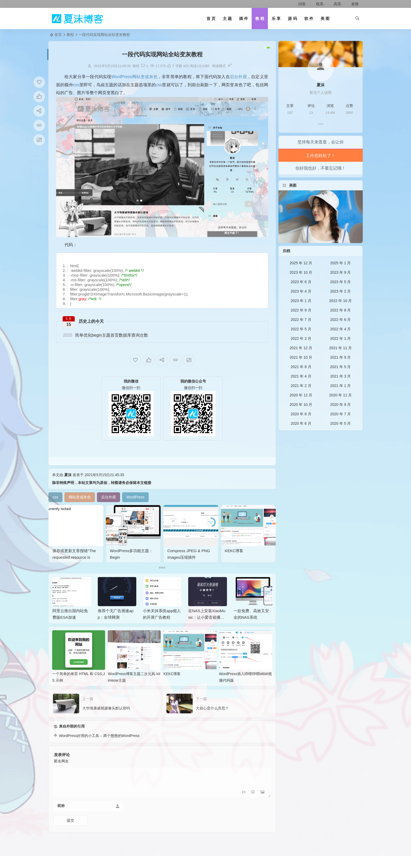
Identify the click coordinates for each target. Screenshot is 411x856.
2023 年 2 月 (340, 304)
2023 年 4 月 (301, 304)
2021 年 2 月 (301, 398)
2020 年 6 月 (301, 436)
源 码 (292, 18)
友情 (352, 4)
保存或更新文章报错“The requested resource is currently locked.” (75, 548)
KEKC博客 (239, 544)
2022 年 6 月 (340, 332)
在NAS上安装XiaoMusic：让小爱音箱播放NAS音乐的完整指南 (206, 630)
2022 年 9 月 (301, 323)
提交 (70, 833)
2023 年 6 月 (301, 295)
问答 (299, 4)
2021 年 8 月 (301, 380)
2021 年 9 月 (340, 370)
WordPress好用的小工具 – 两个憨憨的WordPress (99, 748)
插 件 (243, 18)
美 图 (325, 18)
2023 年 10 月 (301, 285)
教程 (70, 35)
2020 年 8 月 (301, 427)
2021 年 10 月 (301, 370)
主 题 (227, 18)
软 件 (308, 18)
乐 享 (276, 18)
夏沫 (68, 488)
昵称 (61, 818)
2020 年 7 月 (340, 427)
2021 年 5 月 (340, 380)
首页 (58, 35)
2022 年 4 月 (340, 342)
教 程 (259, 18)
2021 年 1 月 (340, 398)
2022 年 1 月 (340, 351)
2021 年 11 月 (340, 361)
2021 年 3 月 (340, 389)
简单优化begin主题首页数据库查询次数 (105, 335)
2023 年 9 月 (340, 285)
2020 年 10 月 (301, 417)
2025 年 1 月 (340, 276)
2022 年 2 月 (301, 351)
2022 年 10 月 (340, 313)
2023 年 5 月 (340, 295)
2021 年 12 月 (301, 361)
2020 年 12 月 (301, 408)
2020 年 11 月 (340, 408)
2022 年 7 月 (301, 332)
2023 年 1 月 (301, 313)
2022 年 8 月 (340, 323)
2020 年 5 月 (340, 436)
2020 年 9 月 (340, 417)
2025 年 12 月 (301, 276)
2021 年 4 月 (301, 389)
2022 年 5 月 (301, 342)
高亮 (334, 4)
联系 (316, 4)
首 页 (211, 18)
